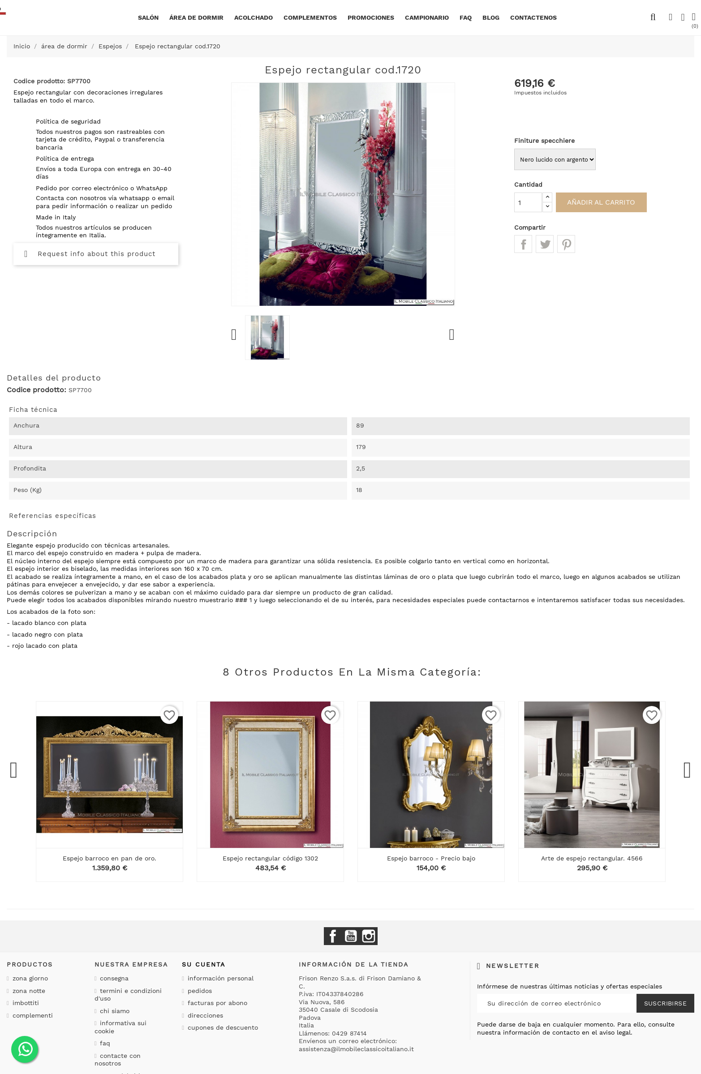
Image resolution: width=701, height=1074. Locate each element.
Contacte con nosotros (118, 1059)
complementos (310, 17)
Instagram (369, 936)
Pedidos (198, 990)
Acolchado (253, 17)
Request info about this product (89, 254)
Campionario (427, 17)
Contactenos (533, 17)
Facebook (333, 936)
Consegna (113, 978)
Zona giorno (29, 978)
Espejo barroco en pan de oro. (109, 858)
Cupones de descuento (221, 1027)
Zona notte (27, 990)
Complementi (31, 1015)
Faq (466, 17)
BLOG (490, 17)
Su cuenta (203, 964)
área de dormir (196, 17)
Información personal (219, 978)
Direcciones (204, 1015)
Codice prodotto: (36, 390)
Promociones (371, 17)
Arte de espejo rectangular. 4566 (592, 858)
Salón (148, 17)
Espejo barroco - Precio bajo (431, 858)
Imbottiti (24, 1002)
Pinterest (566, 243)
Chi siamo (113, 1010)
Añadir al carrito (606, 202)
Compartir (523, 243)
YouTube (351, 936)
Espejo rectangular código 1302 (270, 858)
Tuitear (544, 243)
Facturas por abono (216, 1002)
